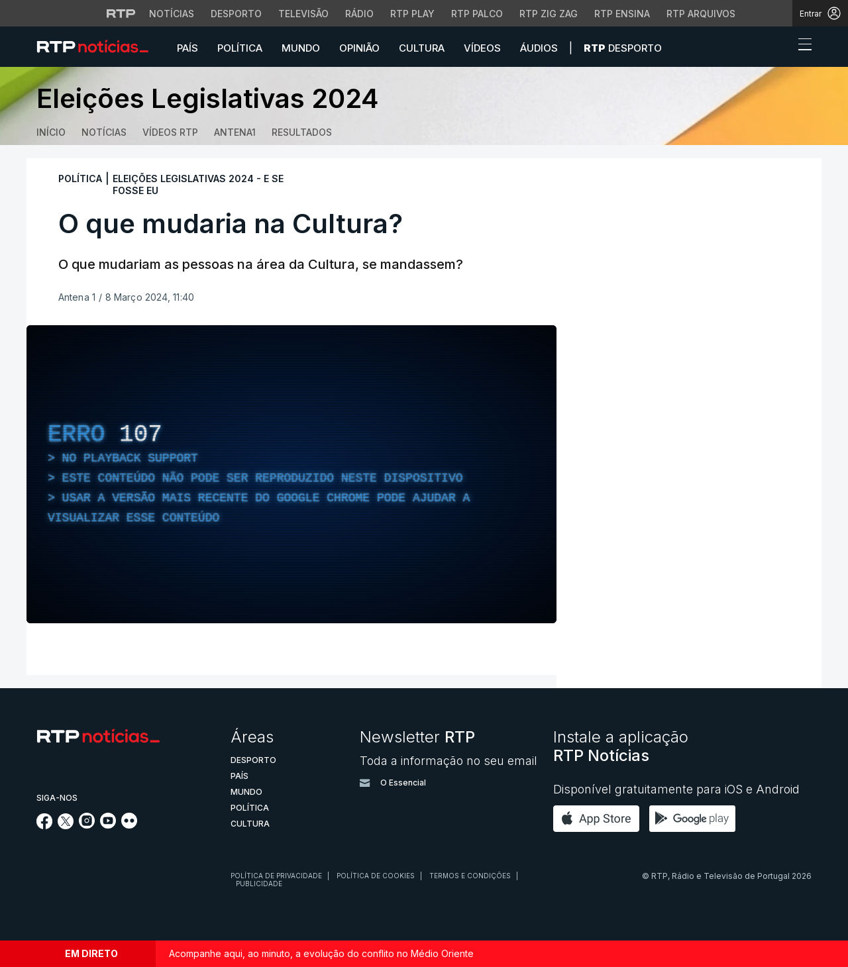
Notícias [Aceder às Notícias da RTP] (171, 13)
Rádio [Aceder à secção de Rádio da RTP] (359, 13)
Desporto (623, 48)
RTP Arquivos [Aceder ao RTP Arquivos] (700, 13)
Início (51, 132)
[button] (780, 47)
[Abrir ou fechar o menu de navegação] (801, 46)
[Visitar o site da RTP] (121, 13)
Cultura (422, 48)
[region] (291, 474)
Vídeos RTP (170, 132)
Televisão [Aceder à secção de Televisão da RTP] (303, 13)
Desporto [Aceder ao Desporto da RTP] (236, 13)
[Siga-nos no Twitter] (66, 825)
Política (239, 48)
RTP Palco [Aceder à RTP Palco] (477, 13)
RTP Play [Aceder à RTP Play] (412, 13)
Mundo (301, 48)
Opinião (359, 48)
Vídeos (482, 48)
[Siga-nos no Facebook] (44, 825)
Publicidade (259, 884)
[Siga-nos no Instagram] (87, 824)
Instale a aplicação (620, 746)
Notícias (104, 132)
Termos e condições (470, 876)
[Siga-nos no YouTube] (108, 824)
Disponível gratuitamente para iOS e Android (676, 789)
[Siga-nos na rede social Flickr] (129, 824)
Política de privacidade (276, 876)
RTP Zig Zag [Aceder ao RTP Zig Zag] (548, 13)
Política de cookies (376, 876)
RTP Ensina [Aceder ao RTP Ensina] (622, 13)
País (187, 48)
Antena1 (235, 132)
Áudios (539, 48)
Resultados (302, 132)
